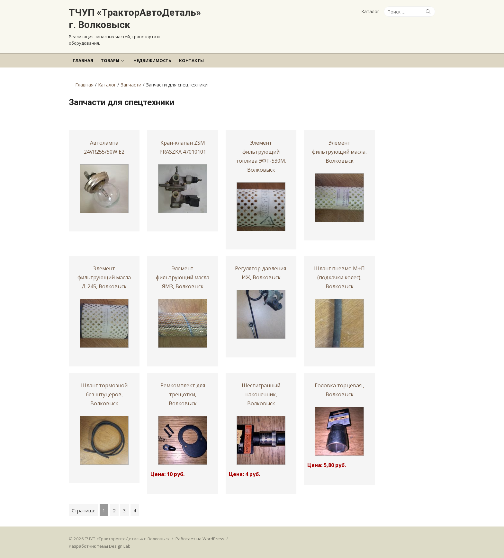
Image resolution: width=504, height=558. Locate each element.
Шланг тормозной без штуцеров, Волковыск (104, 394)
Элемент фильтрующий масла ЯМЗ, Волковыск (182, 277)
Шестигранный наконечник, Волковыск (261, 394)
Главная (83, 60)
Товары (110, 60)
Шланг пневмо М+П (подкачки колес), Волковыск (339, 277)
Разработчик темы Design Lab (99, 546)
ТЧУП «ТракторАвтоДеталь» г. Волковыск (135, 18)
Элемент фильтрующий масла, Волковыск (339, 151)
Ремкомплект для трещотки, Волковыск (182, 394)
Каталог (370, 11)
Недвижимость (152, 60)
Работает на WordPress (200, 539)
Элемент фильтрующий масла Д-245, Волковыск (104, 277)
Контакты (191, 60)
